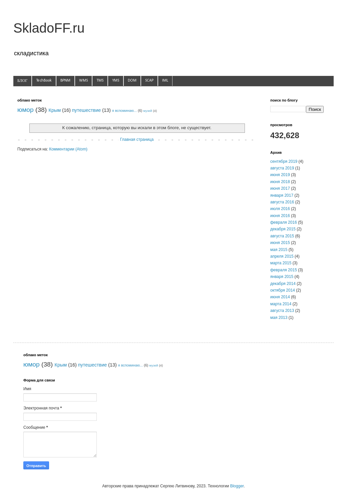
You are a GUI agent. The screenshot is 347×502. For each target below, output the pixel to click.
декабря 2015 (283, 229)
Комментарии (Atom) (68, 149)
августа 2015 (282, 236)
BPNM (65, 81)
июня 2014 (280, 297)
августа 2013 (282, 310)
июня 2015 (280, 242)
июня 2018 (280, 181)
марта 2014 (280, 304)
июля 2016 (280, 208)
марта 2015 (280, 263)
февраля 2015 (283, 270)
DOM (132, 81)
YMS (115, 81)
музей (147, 111)
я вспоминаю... (124, 111)
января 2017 (281, 195)
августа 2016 (282, 202)
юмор (25, 109)
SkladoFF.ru (48, 28)
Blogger (237, 486)
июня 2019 (280, 174)
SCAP (149, 81)
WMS (83, 81)
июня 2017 (280, 188)
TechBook (44, 81)
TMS (99, 81)
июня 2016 (280, 215)
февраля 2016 (283, 222)
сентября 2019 (283, 161)
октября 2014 (282, 290)
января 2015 (281, 276)
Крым (55, 110)
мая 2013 (278, 317)
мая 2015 (278, 249)
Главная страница (137, 139)
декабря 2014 (283, 283)
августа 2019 (282, 168)
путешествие (86, 110)
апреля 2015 (282, 256)
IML (165, 81)
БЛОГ (22, 81)
